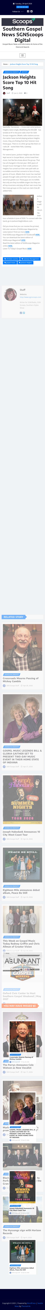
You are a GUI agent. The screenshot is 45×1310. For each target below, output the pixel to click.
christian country (12, 259)
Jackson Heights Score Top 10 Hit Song (24, 64)
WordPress (31, 1303)
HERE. (37, 235)
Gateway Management (31, 259)
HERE (27, 232)
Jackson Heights (26, 263)
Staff (8, 93)
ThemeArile (26, 1306)
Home (5, 64)
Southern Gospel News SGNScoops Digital (22, 34)
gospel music (10, 263)
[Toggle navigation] (22, 55)
